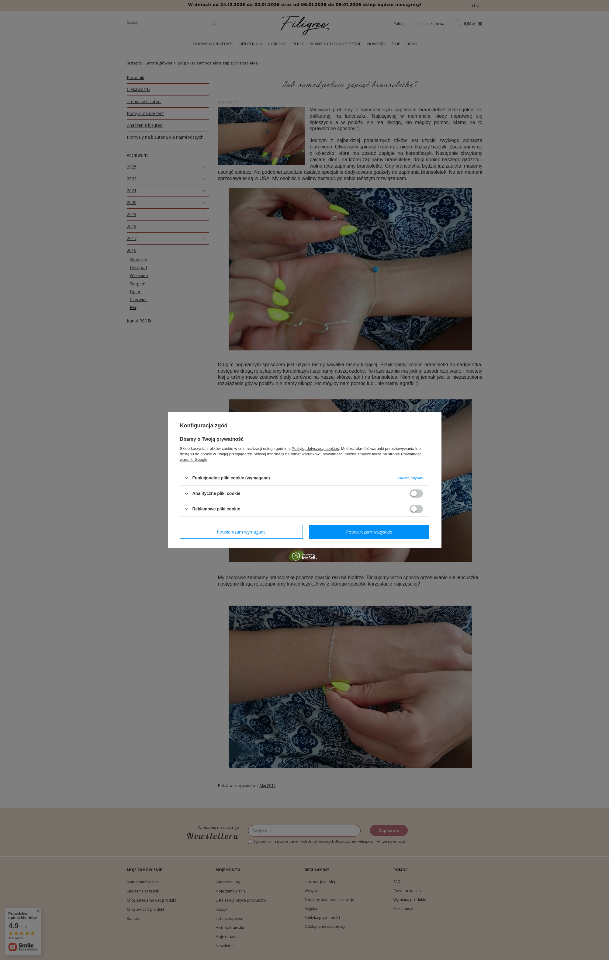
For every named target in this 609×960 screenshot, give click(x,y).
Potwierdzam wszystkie (369, 531)
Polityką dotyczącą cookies (315, 448)
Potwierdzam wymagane (241, 531)
